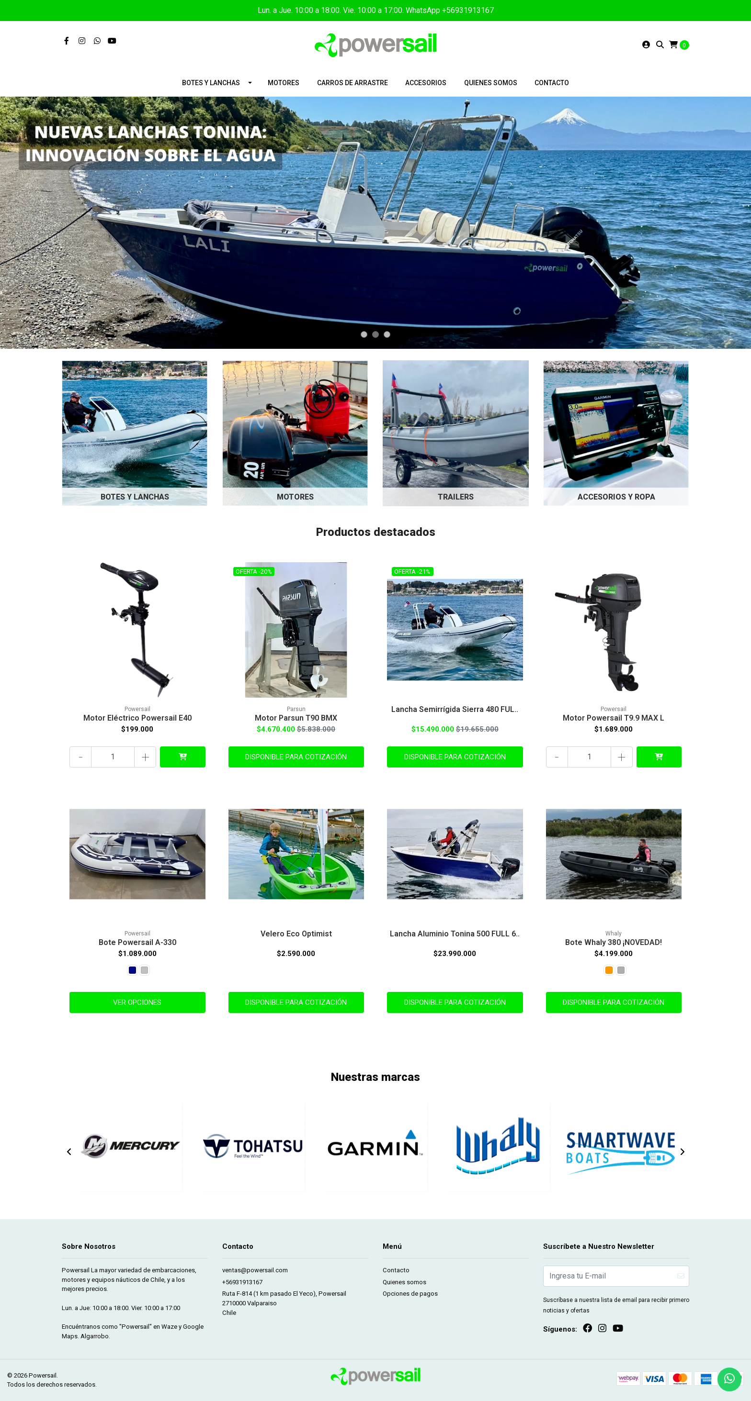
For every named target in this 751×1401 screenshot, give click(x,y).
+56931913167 (242, 1282)
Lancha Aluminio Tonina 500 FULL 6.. (455, 933)
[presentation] (69, 1152)
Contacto (552, 83)
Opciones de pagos (410, 1293)
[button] (364, 334)
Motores (283, 83)
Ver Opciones (137, 1002)
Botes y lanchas (211, 83)
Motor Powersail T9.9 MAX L (613, 718)
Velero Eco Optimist (296, 933)
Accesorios (425, 83)
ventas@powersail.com (255, 1270)
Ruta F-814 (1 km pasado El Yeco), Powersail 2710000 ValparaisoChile (284, 1303)
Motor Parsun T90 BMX (296, 718)
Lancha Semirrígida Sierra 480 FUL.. (454, 709)
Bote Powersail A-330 (137, 942)
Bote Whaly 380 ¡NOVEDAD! (613, 942)
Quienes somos (490, 83)
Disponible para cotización (296, 757)
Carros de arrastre (352, 83)
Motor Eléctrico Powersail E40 (137, 718)
